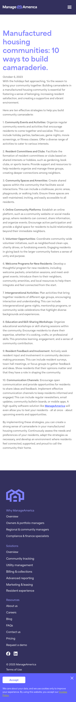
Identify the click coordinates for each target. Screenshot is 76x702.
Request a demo (16, 644)
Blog (9, 618)
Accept (13, 680)
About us (12, 605)
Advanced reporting (20, 577)
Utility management (19, 564)
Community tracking (20, 558)
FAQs (9, 625)
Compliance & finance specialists (27, 536)
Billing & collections (19, 571)
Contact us (13, 631)
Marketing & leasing (19, 584)
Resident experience (20, 590)
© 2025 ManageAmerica (21, 664)
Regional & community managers (27, 529)
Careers (11, 612)
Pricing (10, 638)
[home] (20, 7)
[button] (69, 7)
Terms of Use (14, 669)
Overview (12, 516)
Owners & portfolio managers (25, 522)
